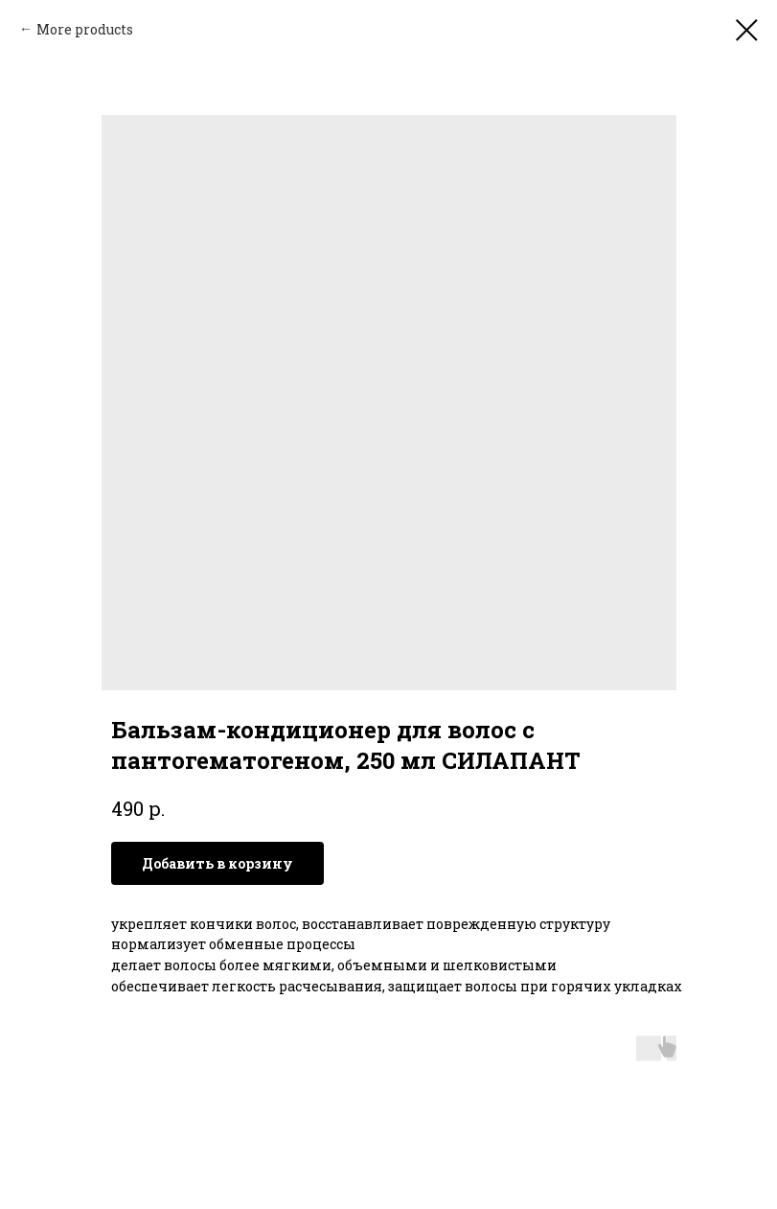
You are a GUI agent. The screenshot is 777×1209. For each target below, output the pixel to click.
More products (84, 29)
